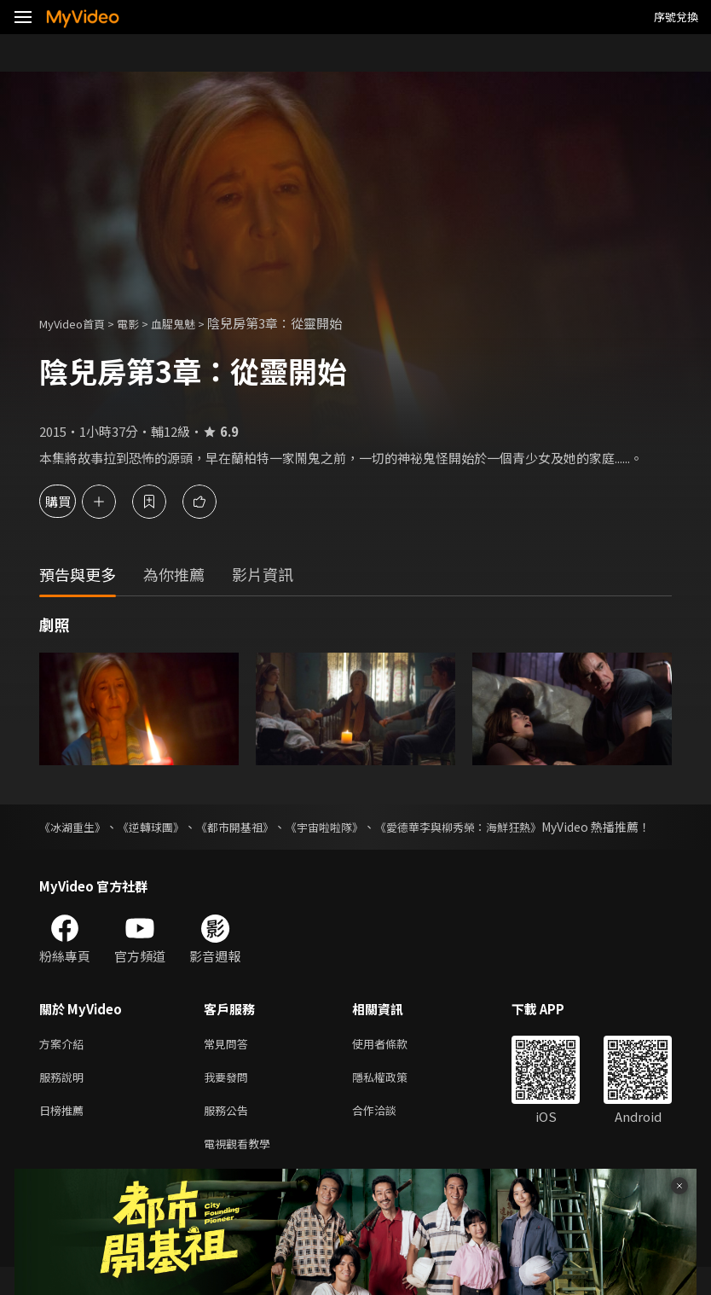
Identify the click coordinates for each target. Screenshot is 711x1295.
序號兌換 (676, 17)
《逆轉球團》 (160, 826)
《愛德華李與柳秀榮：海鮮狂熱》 (494, 826)
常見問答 (229, 1062)
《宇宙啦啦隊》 (349, 826)
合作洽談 (387, 1134)
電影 (141, 323)
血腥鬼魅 (191, 323)
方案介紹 (64, 1062)
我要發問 (229, 1098)
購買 (73, 501)
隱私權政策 (394, 1098)
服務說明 (64, 1098)
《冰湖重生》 (75, 826)
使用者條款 (394, 1062)
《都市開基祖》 (251, 826)
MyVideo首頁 (78, 323)
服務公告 (229, 1134)
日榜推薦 (64, 1134)
